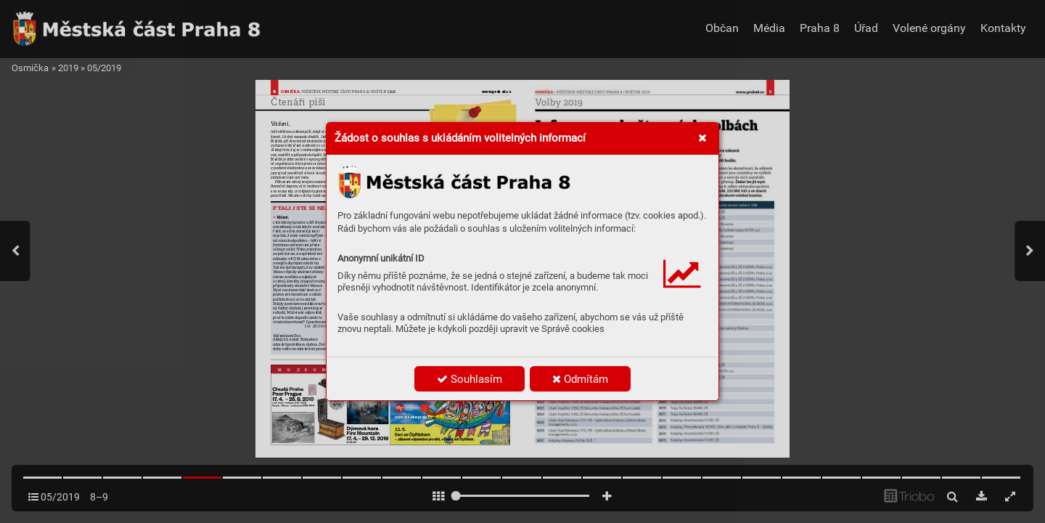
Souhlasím (469, 379)
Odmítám (580, 379)
